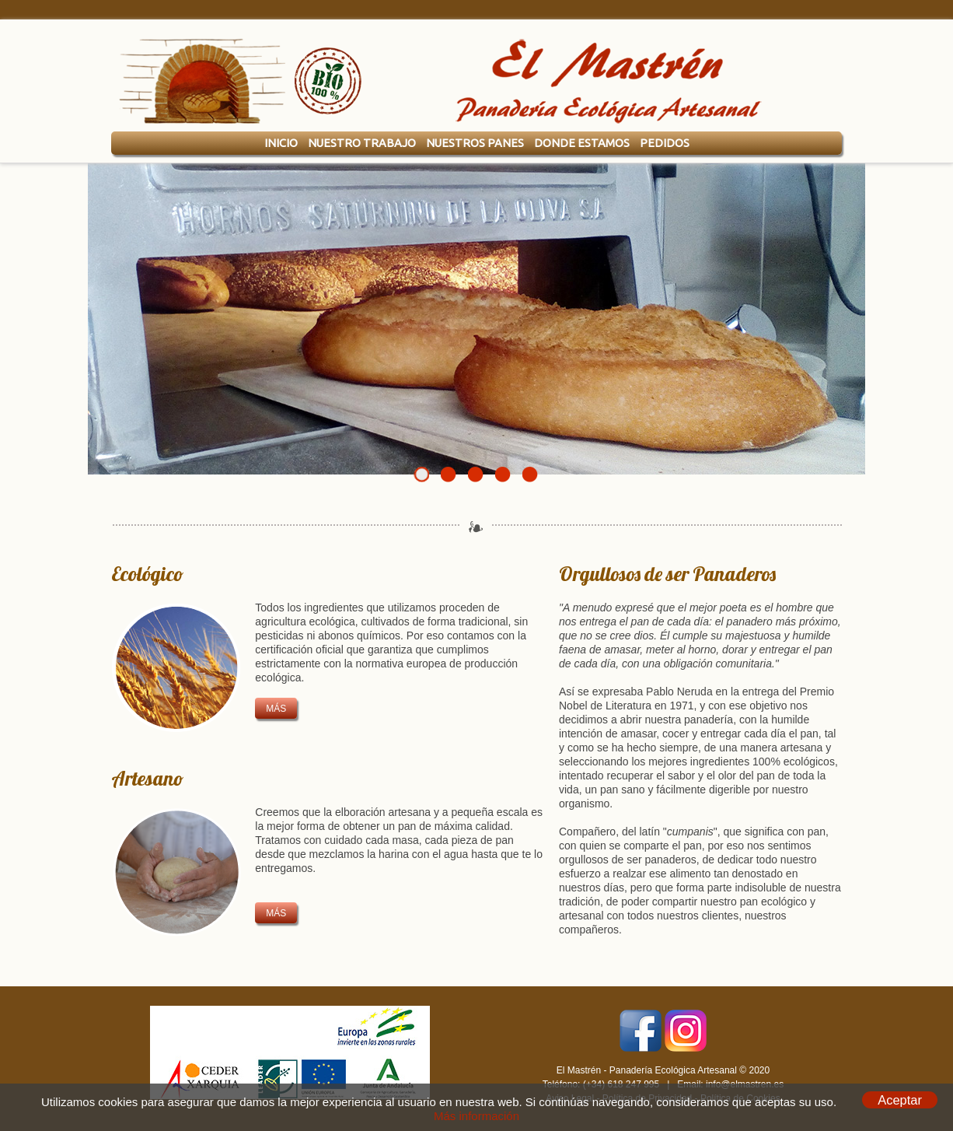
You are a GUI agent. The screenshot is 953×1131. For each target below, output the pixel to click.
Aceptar (900, 1100)
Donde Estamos (582, 142)
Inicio (281, 142)
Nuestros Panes (475, 142)
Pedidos (664, 142)
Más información (476, 1115)
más (276, 708)
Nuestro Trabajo (362, 142)
